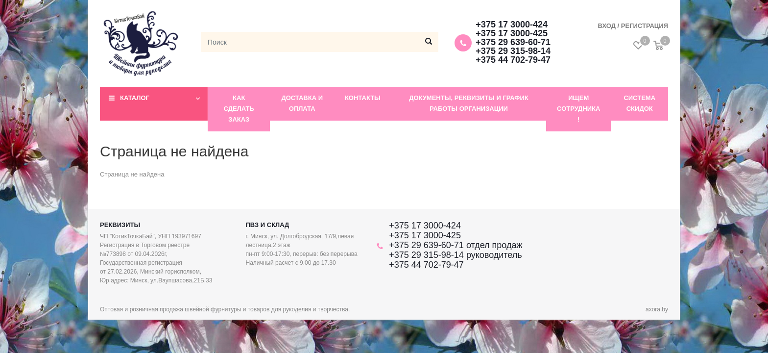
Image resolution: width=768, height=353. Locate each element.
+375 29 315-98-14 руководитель (455, 255)
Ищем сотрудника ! (578, 108)
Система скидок (639, 103)
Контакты (363, 97)
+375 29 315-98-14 (513, 51)
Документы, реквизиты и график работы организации (468, 103)
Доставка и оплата (302, 103)
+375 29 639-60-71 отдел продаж (455, 245)
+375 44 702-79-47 (513, 59)
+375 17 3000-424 (512, 24)
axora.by (657, 309)
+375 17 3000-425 (512, 33)
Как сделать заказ (239, 108)
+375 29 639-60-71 (513, 42)
